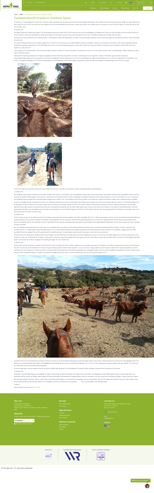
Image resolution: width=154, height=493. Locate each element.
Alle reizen (93, 8)
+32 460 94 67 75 (112, 412)
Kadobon (93, 2)
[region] (133, 484)
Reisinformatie (125, 8)
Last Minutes (119, 2)
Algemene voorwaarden (67, 422)
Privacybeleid (62, 427)
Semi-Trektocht (63, 418)
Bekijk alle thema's (65, 410)
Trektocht (61, 413)
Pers (111, 2)
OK (33, 420)
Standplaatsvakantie (64, 416)
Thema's (115, 8)
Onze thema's (63, 406)
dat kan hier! (37, 387)
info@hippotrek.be (41, 2)
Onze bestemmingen (64, 404)
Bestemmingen (104, 8)
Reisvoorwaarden (64, 425)
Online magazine (102, 2)
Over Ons (135, 8)
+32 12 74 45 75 (29, 2)
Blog (86, 2)
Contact (147, 8)
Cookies (61, 429)
